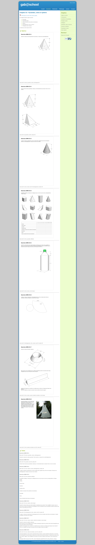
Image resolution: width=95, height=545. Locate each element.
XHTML (52, 541)
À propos (73, 8)
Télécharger (61, 8)
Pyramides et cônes (65, 28)
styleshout (47, 541)
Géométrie (48, 8)
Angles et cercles (64, 15)
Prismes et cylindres (65, 26)
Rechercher (54, 8)
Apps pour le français (65, 35)
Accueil (42, 8)
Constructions (63, 17)
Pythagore (63, 22)
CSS (55, 541)
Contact (73, 2)
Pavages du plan (64, 20)
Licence (67, 8)
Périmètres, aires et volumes (66, 24)
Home (71, 2)
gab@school (30, 4)
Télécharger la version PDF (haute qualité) (28, 15)
